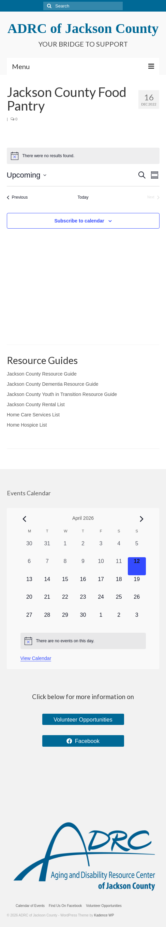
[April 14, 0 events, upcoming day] (47, 584)
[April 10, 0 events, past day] (101, 566)
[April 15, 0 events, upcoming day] (65, 584)
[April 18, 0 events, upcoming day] (119, 584)
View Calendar (35, 658)
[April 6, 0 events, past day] (29, 566)
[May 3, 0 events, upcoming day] (137, 620)
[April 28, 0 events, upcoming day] (47, 620)
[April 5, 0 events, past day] (137, 549)
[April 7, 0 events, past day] (47, 566)
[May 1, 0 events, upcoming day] (101, 620)
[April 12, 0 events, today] (137, 566)
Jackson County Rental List (36, 404)
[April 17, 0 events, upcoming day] (101, 584)
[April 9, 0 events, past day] (83, 566)
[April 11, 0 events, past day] (119, 566)
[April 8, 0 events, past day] (65, 566)
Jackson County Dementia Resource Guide (52, 384)
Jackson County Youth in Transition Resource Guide (62, 394)
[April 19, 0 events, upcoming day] (137, 584)
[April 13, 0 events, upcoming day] (29, 584)
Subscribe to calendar (79, 221)
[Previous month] (24, 519)
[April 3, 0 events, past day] (101, 549)
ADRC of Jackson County (83, 28)
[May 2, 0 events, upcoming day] (119, 620)
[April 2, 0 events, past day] (83, 549)
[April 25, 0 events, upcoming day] (119, 602)
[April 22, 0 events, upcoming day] (65, 602)
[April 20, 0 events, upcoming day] (29, 602)
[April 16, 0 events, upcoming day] (83, 584)
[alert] (83, 641)
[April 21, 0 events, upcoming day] (47, 602)
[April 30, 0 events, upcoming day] (83, 620)
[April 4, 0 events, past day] (119, 549)
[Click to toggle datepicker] (26, 175)
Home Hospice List (27, 425)
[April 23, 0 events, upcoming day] (83, 602)
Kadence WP (104, 915)
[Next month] (141, 519)
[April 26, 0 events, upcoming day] (137, 602)
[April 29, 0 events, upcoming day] (65, 620)
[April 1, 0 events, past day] (65, 549)
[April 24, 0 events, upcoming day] (101, 602)
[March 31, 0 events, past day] (47, 549)
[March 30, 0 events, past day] (29, 549)
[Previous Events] (17, 197)
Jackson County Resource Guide (42, 374)
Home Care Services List (33, 414)
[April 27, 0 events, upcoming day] (29, 620)
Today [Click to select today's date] (82, 197)
